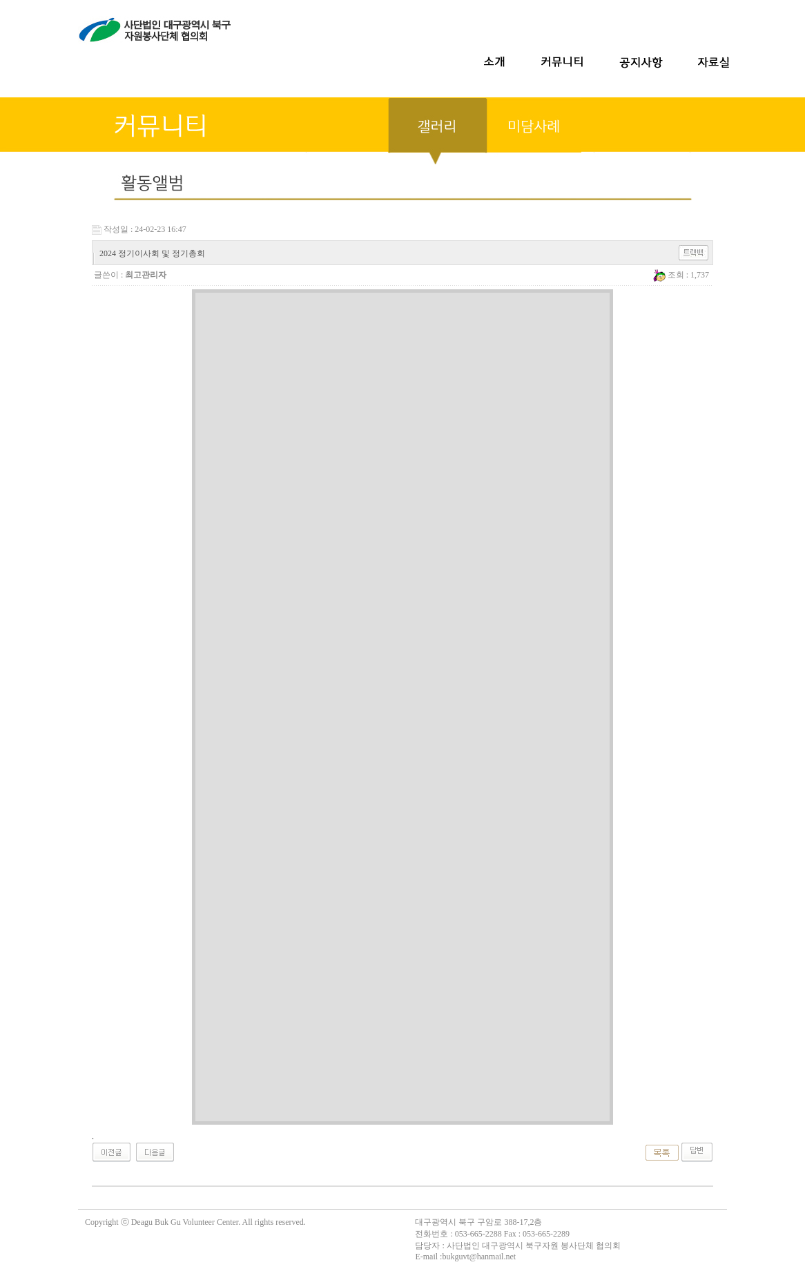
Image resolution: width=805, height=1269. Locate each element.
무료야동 (16, 1203)
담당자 (427, 1245)
